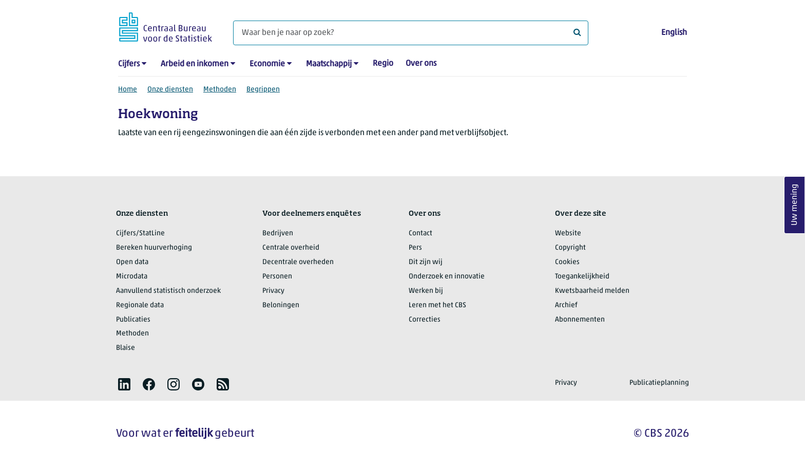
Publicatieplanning (659, 383)
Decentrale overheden (298, 262)
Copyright (570, 248)
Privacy (273, 291)
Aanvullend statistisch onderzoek (168, 291)
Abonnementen (580, 319)
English (674, 33)
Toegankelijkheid (582, 276)
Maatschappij (329, 64)
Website (568, 233)
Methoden (219, 89)
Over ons (421, 64)
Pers (415, 248)
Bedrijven (277, 233)
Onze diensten (170, 89)
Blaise (125, 348)
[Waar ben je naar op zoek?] (410, 33)
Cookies (567, 262)
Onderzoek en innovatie (447, 276)
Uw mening (795, 205)
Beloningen (280, 305)
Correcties (424, 319)
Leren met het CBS (437, 305)
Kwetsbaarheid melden (592, 291)
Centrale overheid (290, 248)
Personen (277, 276)
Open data (132, 262)
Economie (267, 64)
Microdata (131, 276)
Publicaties (133, 319)
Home (127, 89)
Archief (566, 305)
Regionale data (140, 305)
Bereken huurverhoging (154, 248)
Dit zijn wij (426, 262)
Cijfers (129, 64)
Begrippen (263, 89)
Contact (420, 233)
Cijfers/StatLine (140, 233)
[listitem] (124, 384)
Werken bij (426, 291)
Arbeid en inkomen (194, 64)
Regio (383, 64)
